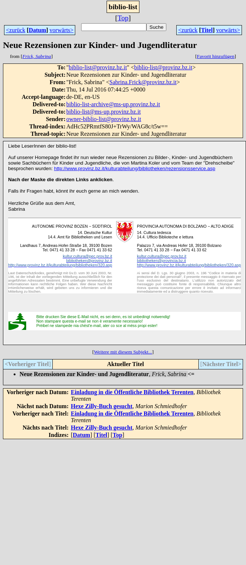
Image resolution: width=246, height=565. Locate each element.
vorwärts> (61, 30)
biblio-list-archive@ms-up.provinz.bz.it (113, 104)
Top (123, 18)
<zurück (15, 30)
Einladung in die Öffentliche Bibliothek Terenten (132, 392)
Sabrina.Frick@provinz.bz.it (142, 82)
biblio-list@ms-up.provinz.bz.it (103, 111)
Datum (37, 30)
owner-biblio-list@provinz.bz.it (103, 119)
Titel (207, 30)
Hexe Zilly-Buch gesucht (101, 406)
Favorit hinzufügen (216, 56)
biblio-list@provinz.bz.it (98, 67)
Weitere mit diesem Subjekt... (123, 352)
